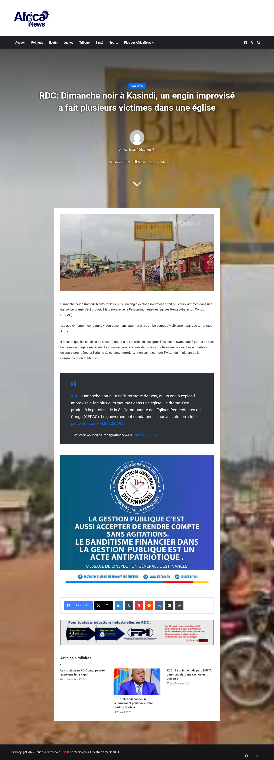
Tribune (84, 42)
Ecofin (53, 42)
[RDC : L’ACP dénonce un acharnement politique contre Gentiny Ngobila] (137, 681)
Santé (99, 42)
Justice (68, 42)
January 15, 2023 (145, 435)
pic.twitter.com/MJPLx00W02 (98, 423)
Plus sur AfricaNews (137, 42)
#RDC (76, 396)
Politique (37, 42)
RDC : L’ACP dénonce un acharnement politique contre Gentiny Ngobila (133, 703)
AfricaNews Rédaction (135, 150)
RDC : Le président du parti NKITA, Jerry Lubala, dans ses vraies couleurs (189, 674)
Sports (113, 42)
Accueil (20, 42)
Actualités (137, 85)
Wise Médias (75, 752)
